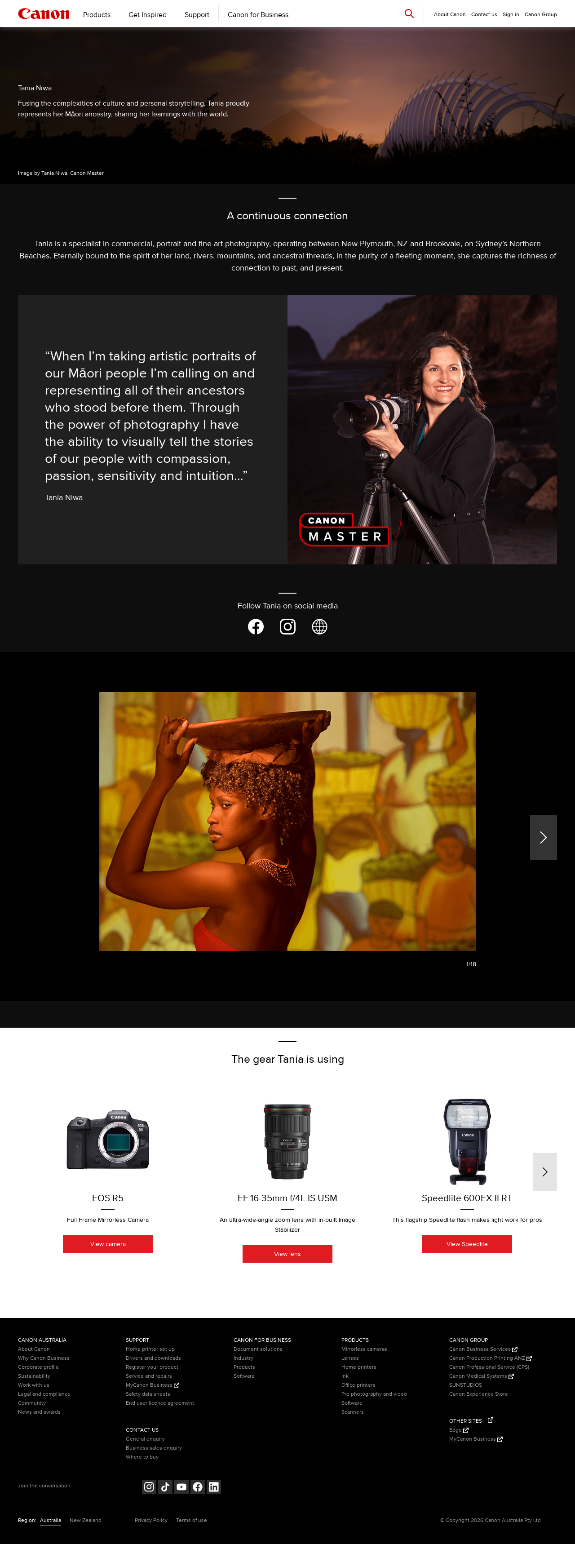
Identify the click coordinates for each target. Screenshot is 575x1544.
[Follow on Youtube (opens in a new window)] (181, 1488)
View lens (287, 1254)
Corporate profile (38, 1367)
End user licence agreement (160, 1403)
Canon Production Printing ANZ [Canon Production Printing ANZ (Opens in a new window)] (490, 1358)
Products (97, 14)
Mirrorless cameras (364, 1349)
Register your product (152, 1367)
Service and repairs (149, 1376)
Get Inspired (147, 14)
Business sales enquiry (154, 1448)
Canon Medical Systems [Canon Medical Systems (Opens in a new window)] (481, 1376)
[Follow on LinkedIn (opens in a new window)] (214, 1488)
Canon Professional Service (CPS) (489, 1367)
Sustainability (34, 1376)
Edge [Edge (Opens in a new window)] (459, 1430)
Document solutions (258, 1349)
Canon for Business (258, 14)
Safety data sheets (148, 1394)
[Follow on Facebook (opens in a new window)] (197, 1488)
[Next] (543, 837)
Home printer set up (150, 1349)
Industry (243, 1358)
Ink (345, 1376)
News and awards (39, 1412)
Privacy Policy (151, 1520)
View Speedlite (467, 1244)
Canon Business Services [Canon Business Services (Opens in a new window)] (483, 1349)
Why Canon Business (44, 1358)
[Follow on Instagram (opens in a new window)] (149, 1488)
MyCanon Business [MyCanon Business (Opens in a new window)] (152, 1385)
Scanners (352, 1412)
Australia (50, 1520)
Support (197, 14)
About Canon (34, 1349)
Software (244, 1376)
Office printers (358, 1385)
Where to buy (142, 1457)
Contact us (484, 14)
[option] (287, 830)
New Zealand (86, 1520)
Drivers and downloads (153, 1358)
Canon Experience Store (478, 1394)
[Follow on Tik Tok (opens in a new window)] (165, 1488)
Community (32, 1403)
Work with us (33, 1385)
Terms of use (191, 1520)
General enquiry (145, 1439)
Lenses (350, 1358)
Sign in (511, 14)
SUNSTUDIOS (465, 1385)
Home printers (358, 1367)
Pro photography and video (374, 1394)
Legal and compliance (44, 1394)
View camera (108, 1244)
